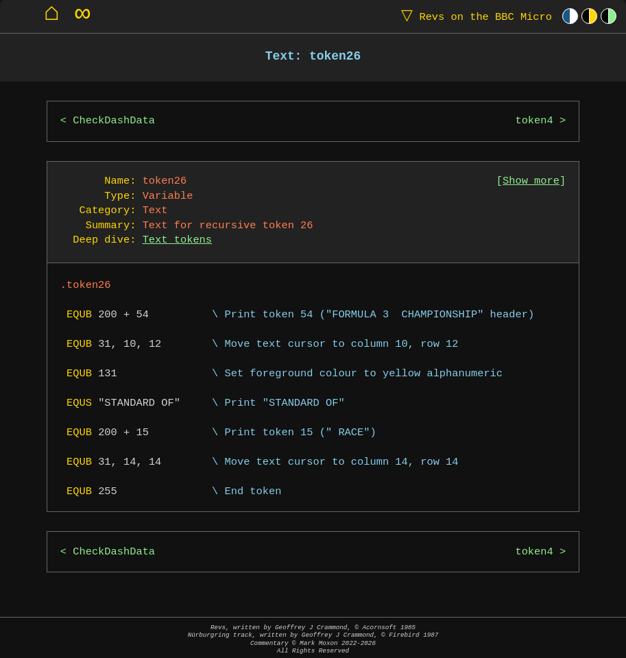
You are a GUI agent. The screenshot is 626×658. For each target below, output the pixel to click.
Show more (531, 181)
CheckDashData (114, 121)
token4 (534, 121)
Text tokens (177, 240)
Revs (473, 16)
